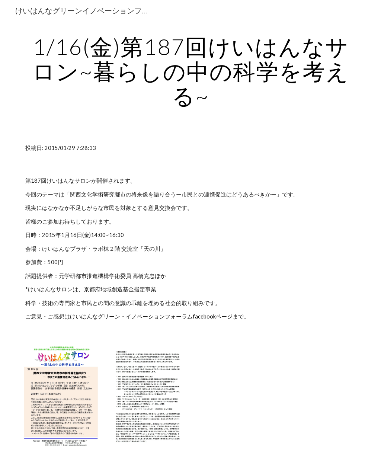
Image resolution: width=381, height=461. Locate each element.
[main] (190, 71)
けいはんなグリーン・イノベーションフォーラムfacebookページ (151, 316)
